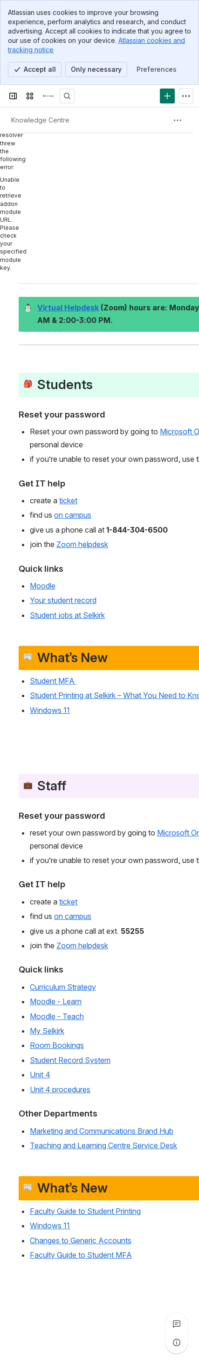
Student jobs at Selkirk (67, 615)
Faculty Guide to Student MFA (81, 1255)
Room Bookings (57, 1045)
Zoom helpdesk (82, 544)
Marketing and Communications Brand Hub (101, 1131)
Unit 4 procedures (60, 1089)
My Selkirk (47, 1030)
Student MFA (53, 680)
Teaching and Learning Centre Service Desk (103, 1145)
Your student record (63, 600)
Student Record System (70, 1060)
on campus (72, 515)
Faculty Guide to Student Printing (85, 1211)
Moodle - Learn (56, 1002)
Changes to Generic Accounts (80, 1240)
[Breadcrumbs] (40, 120)
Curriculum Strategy (63, 987)
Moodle (42, 585)
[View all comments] (176, 1323)
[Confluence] (48, 96)
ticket (68, 500)
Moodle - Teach (57, 1016)
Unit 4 (40, 1075)
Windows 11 (50, 710)
